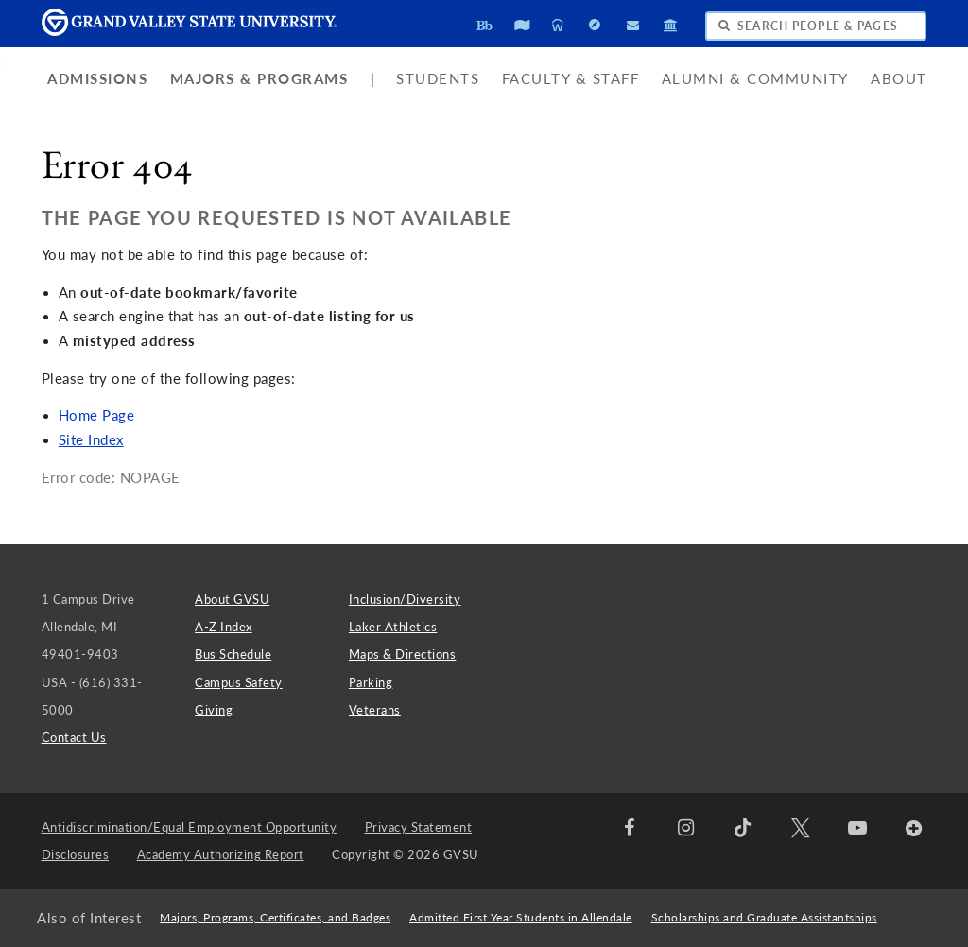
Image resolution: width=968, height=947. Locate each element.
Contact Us (74, 737)
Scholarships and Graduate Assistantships (764, 917)
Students (437, 79)
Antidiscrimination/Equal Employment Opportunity (189, 827)
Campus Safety (239, 682)
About (899, 79)
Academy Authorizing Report (220, 854)
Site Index (91, 440)
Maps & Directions (403, 654)
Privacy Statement (419, 827)
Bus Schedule (233, 654)
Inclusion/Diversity (405, 599)
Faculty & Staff (571, 79)
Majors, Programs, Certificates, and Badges (275, 917)
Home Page (97, 415)
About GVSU (232, 599)
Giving (214, 709)
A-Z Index (223, 626)
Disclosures (76, 854)
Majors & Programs (259, 79)
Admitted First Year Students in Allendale (520, 917)
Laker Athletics (393, 626)
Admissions (97, 79)
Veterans (375, 709)
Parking (371, 682)
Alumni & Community (755, 79)
